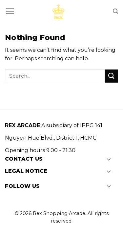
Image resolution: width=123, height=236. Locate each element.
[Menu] (10, 11)
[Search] (115, 11)
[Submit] (111, 75)
